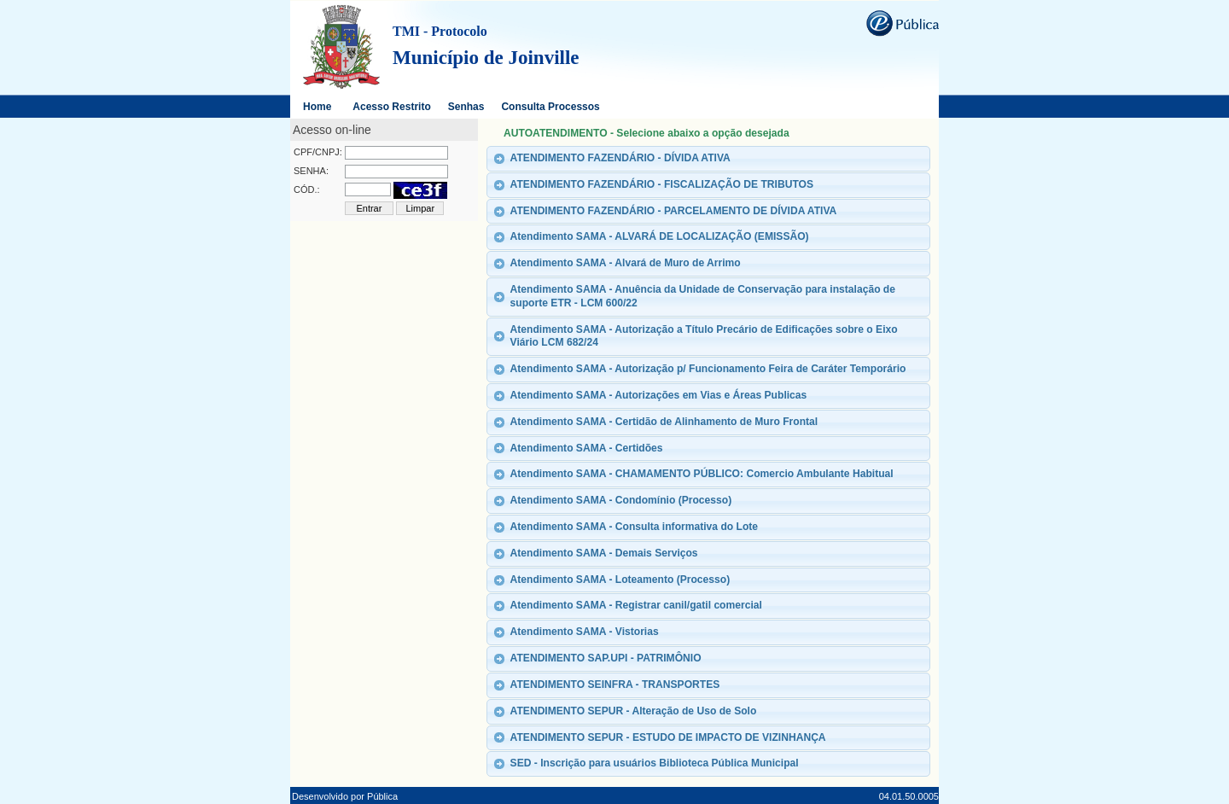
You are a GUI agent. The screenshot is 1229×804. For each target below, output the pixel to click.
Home (317, 107)
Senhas (466, 107)
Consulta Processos (550, 107)
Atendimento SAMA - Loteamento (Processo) (620, 580)
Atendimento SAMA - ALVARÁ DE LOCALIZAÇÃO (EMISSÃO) (659, 236)
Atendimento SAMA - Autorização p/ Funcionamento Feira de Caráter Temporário (708, 369)
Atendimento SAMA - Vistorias (584, 632)
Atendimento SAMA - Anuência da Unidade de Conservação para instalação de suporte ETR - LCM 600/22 (702, 296)
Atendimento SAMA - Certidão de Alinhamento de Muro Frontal (664, 422)
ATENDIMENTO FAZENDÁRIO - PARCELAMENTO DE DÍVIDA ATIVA (673, 211)
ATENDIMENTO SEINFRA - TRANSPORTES (615, 684)
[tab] (708, 159)
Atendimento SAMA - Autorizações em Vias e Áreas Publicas (658, 395)
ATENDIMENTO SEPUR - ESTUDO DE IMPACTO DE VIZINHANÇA (668, 737)
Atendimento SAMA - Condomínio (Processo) (621, 500)
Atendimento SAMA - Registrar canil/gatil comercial (636, 605)
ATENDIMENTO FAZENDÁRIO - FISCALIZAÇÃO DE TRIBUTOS (661, 184)
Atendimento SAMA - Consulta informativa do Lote (634, 527)
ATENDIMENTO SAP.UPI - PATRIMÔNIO (606, 658)
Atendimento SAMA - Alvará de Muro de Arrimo (625, 263)
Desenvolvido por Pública (345, 796)
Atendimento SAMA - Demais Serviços (604, 553)
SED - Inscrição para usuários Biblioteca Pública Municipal (654, 763)
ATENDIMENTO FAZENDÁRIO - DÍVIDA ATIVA (620, 158)
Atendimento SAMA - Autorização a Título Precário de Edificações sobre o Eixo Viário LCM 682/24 (704, 336)
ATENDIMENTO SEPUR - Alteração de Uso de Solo (633, 711)
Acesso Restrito (391, 107)
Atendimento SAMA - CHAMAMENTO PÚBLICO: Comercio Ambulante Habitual (702, 474)
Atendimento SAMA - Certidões (586, 448)
